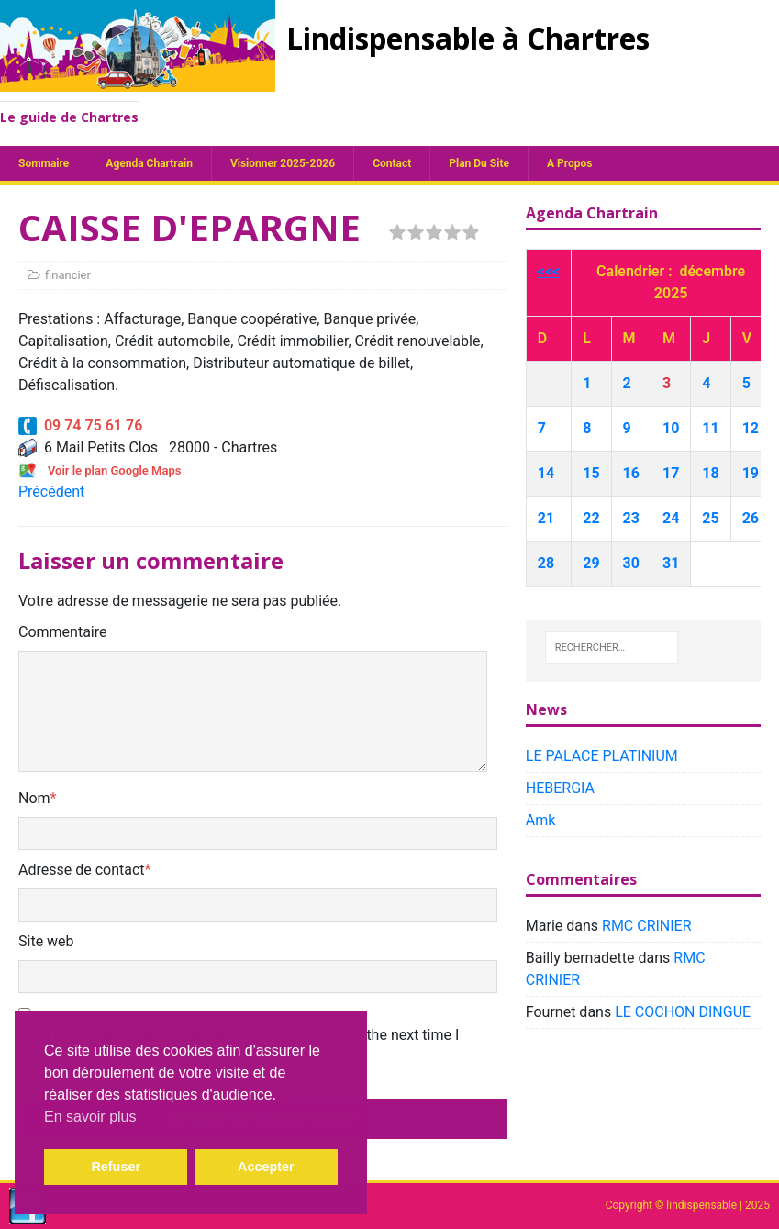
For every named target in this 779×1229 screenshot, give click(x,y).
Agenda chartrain (149, 163)
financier (68, 275)
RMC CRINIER (647, 925)
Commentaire (62, 632)
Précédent (51, 491)
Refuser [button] (115, 1166)
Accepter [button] (266, 1166)
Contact (392, 163)
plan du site (479, 163)
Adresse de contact (81, 869)
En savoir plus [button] (90, 1116)
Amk (541, 820)
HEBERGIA (560, 788)
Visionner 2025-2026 (282, 163)
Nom (34, 798)
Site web (46, 941)
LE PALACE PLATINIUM (602, 756)
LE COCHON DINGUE (683, 1012)
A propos (569, 163)
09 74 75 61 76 (80, 425)
